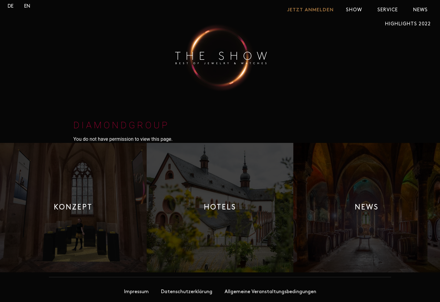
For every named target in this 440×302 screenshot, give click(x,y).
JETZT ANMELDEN (310, 10)
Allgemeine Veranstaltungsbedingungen (270, 291)
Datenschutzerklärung (186, 291)
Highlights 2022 (408, 24)
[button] (73, 207)
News (422, 10)
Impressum (136, 291)
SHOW (355, 10)
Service (389, 10)
